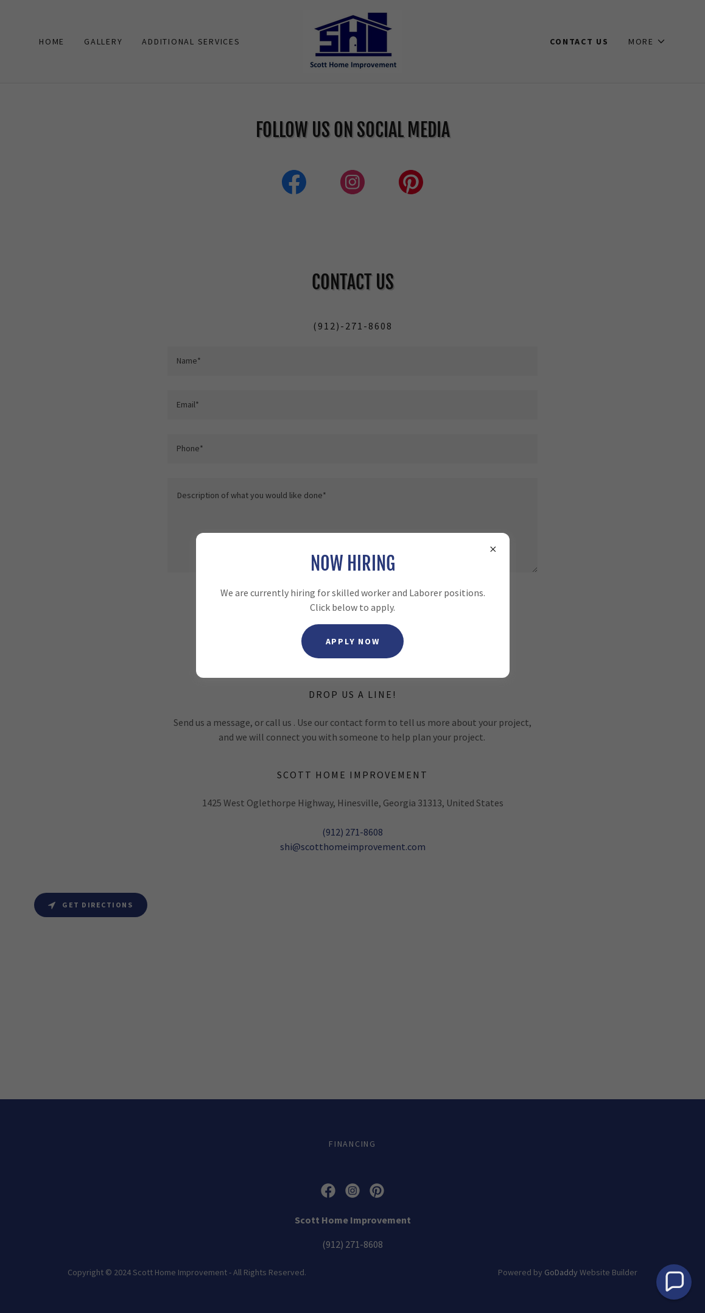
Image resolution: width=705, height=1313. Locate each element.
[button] (674, 1282)
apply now (353, 641)
